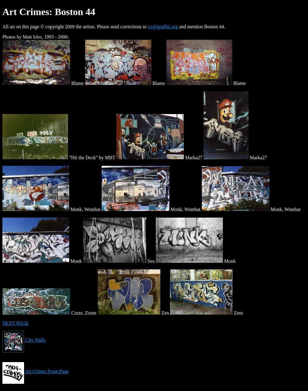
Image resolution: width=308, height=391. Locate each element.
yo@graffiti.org (163, 26)
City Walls (23, 340)
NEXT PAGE (15, 323)
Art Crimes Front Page (35, 371)
